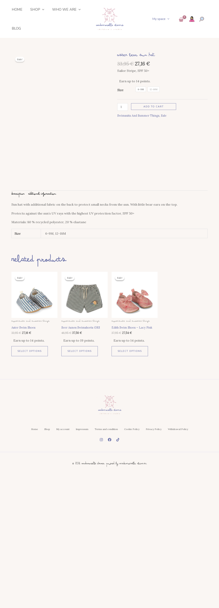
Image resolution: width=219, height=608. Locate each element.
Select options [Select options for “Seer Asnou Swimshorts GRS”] (80, 407)
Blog (14, 34)
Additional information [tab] (45, 250)
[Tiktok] (118, 522)
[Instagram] (101, 522)
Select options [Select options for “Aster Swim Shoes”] (30, 407)
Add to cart (154, 114)
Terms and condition (125, 489)
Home (15, 11)
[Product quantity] (123, 115)
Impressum (95, 489)
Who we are (60, 11)
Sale (168, 124)
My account (69, 489)
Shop (33, 11)
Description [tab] (18, 250)
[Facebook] (109, 522)
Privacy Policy (186, 489)
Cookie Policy (157, 489)
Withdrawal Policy (109, 507)
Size (120, 98)
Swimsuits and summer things (140, 124)
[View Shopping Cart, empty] (181, 24)
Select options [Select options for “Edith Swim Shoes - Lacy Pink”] (130, 407)
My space (161, 22)
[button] (38, 11)
